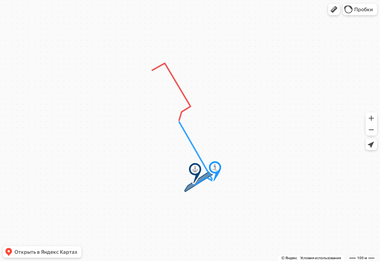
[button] (334, 9)
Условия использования (320, 258)
